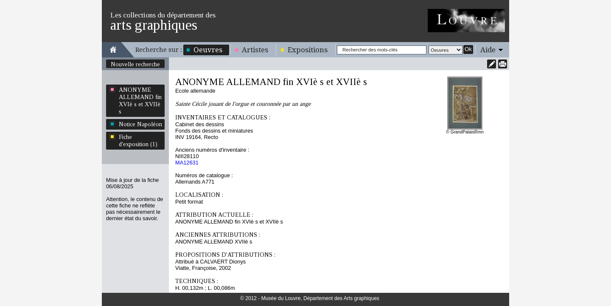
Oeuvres (207, 49)
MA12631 (187, 162)
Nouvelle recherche (135, 64)
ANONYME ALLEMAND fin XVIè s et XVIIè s (140, 100)
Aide (488, 49)
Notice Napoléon (140, 124)
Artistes (255, 49)
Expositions (308, 49)
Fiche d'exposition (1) (138, 140)
